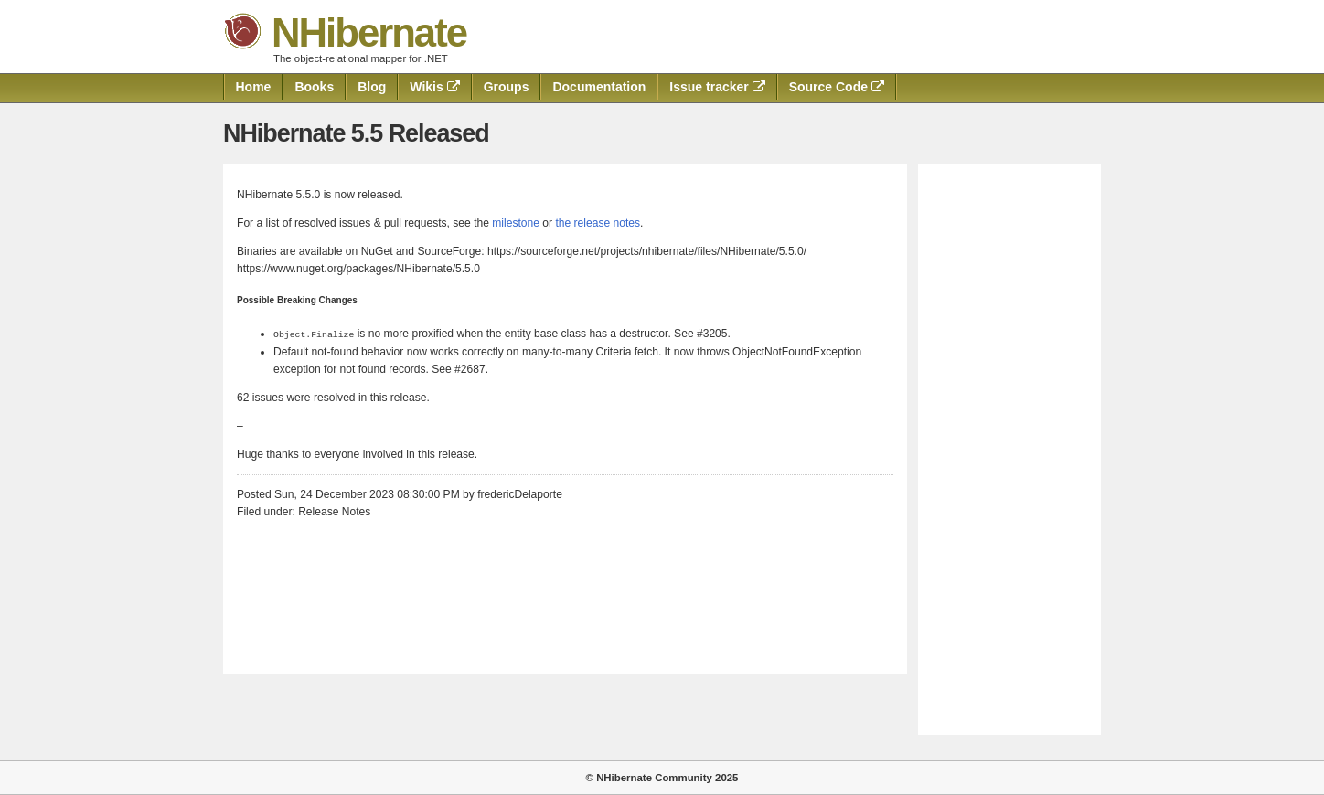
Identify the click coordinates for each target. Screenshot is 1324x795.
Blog (372, 87)
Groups (506, 87)
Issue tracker (716, 87)
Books (314, 87)
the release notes (597, 223)
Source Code (836, 87)
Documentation (599, 87)
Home (254, 87)
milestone (515, 223)
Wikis (434, 87)
